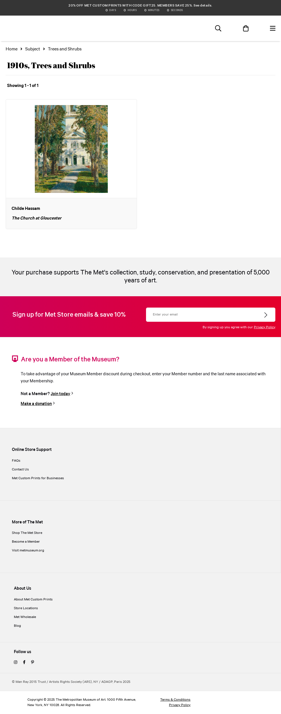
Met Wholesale (25, 617)
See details (202, 5)
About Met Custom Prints (33, 599)
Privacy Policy (264, 327)
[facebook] (24, 662)
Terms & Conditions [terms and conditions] (175, 699)
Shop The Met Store (27, 532)
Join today (60, 394)
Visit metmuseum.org (28, 550)
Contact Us (20, 469)
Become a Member (26, 541)
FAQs (16, 460)
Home (12, 49)
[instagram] (15, 662)
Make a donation (36, 404)
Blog (17, 625)
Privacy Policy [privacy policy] (179, 705)
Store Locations (26, 608)
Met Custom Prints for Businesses (38, 478)
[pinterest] (32, 662)
